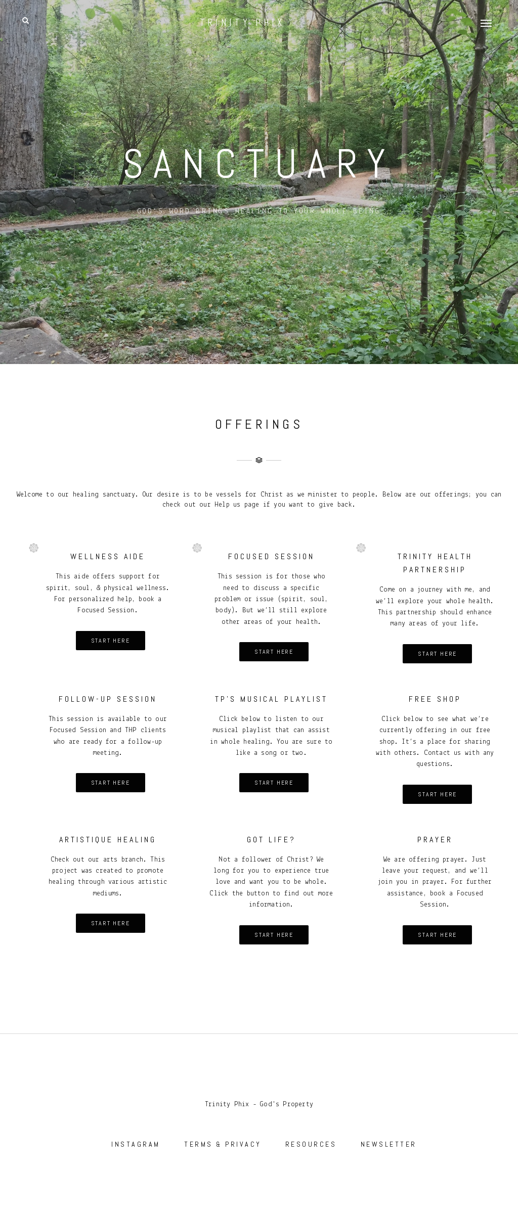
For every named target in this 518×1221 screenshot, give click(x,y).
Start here (110, 641)
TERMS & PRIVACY (223, 1144)
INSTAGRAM (135, 1144)
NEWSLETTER (389, 1144)
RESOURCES (311, 1144)
